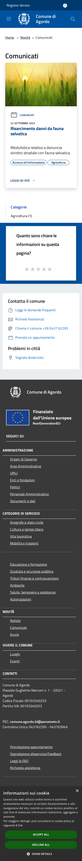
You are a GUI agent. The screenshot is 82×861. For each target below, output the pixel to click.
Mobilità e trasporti (24, 543)
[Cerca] (72, 19)
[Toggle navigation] (8, 18)
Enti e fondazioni (22, 480)
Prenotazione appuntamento (31, 746)
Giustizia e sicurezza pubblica (31, 571)
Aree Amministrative (25, 466)
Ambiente (17, 585)
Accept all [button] (41, 834)
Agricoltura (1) (21, 215)
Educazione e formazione (28, 564)
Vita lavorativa (21, 536)
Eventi (15, 661)
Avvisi (14, 634)
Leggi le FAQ (19, 760)
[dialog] (41, 823)
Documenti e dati (22, 501)
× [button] (77, 791)
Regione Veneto (18, 5)
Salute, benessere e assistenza (33, 592)
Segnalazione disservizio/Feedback (35, 753)
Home (9, 37)
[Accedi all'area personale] (65, 5)
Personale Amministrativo (29, 494)
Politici (15, 487)
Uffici (14, 473)
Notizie (15, 620)
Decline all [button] (41, 845)
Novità (25, 37)
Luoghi (15, 654)
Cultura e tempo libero (26, 529)
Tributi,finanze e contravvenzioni (34, 578)
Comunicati (22, 115)
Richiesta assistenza (25, 767)
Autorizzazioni (20, 599)
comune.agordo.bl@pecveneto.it (35, 721)
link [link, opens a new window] (20, 825)
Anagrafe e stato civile (26, 522)
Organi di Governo (23, 459)
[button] (41, 854)
